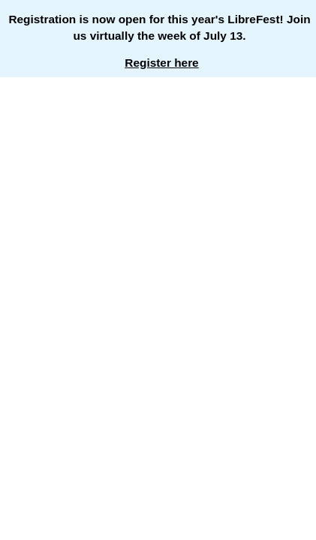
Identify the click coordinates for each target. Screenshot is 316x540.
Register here (161, 62)
